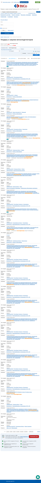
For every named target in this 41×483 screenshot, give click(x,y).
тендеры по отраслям (17, 13)
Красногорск (25, 129)
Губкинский (24, 112)
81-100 (18, 431)
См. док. (8, 89)
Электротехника (10, 170)
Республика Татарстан (18, 204)
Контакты (16, 16)
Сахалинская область (20, 426)
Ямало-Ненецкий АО (17, 112)
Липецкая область (17, 169)
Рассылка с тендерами (26, 14)
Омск (21, 186)
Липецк (23, 169)
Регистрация (7, 33)
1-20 (4, 431)
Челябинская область (17, 240)
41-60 (11, 431)
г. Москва (16, 95)
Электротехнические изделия (19, 170)
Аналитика (34, 14)
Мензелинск (25, 259)
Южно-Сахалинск (28, 426)
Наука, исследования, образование (13, 188)
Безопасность (9, 78)
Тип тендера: (11, 51)
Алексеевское (26, 204)
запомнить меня (4, 28)
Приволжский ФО (10, 204)
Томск (21, 404)
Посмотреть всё (34, 436)
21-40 (8, 431)
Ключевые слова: (4, 47)
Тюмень (22, 150)
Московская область (18, 129)
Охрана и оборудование (17, 96)
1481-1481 (31, 431)
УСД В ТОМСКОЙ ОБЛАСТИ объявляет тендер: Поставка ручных (19, 392)
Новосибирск (25, 222)
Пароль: (2, 24)
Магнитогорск (24, 240)
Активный (24, 53)
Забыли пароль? (11, 30)
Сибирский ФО (9, 186)
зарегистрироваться (24, 436)
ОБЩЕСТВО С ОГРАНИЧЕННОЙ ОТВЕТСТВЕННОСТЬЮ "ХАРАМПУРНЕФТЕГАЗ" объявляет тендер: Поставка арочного (22, 100)
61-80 (14, 431)
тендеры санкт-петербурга (8, 13)
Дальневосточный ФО (11, 426)
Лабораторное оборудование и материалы (29, 188)
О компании (10, 16)
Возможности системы (5, 14)
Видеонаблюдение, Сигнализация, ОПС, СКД (21, 78)
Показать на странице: (31, 53)
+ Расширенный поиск (31, 13)
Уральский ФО (9, 112)
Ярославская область (18, 77)
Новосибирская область (17, 222)
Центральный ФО (10, 77)
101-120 (21, 431)
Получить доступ (10, 481)
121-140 (26, 431)
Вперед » (38, 431)
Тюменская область (16, 150)
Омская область (16, 186)
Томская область (16, 404)
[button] (38, 477)
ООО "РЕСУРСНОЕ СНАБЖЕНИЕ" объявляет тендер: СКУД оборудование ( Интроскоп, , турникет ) (21, 117)
